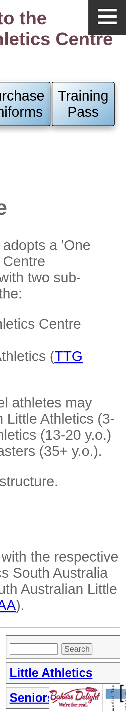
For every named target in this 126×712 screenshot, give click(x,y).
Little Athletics (51, 673)
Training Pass (83, 104)
